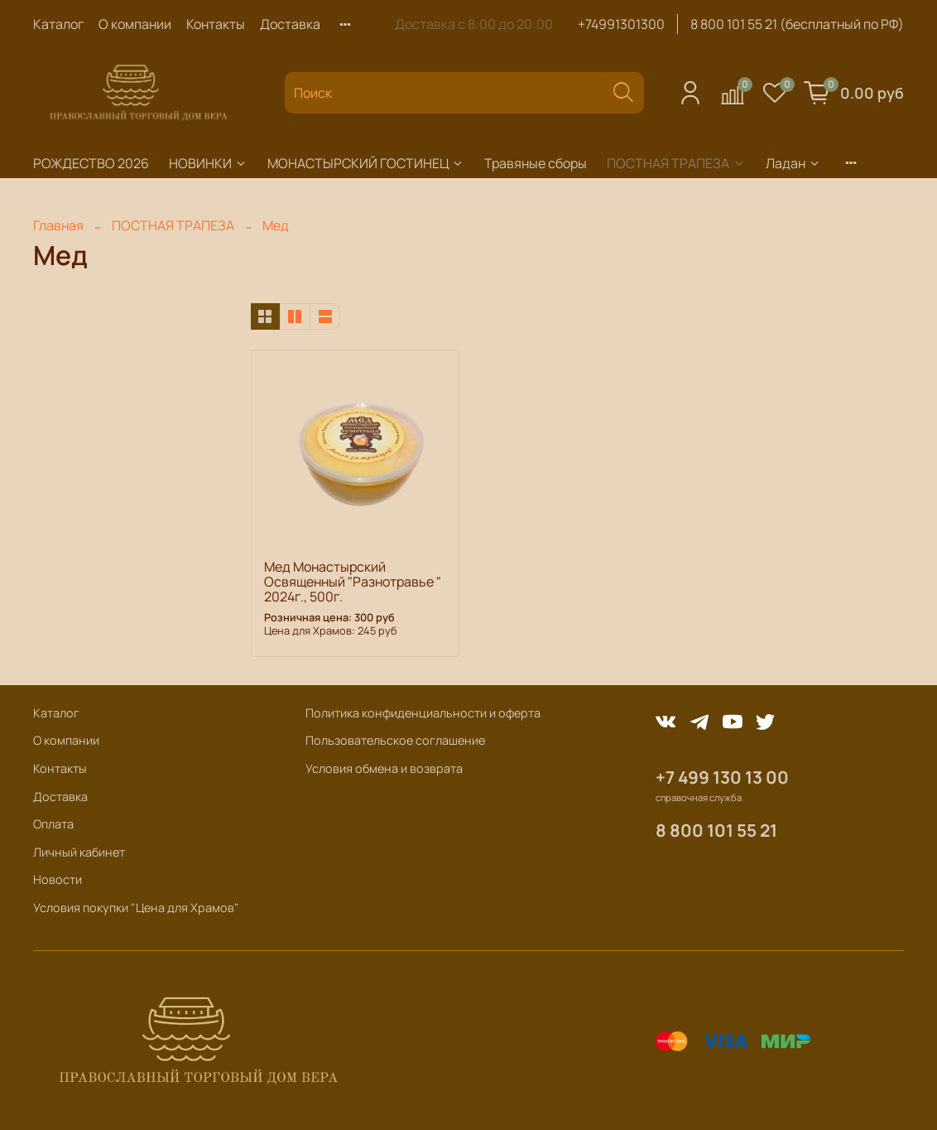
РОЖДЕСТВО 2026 (91, 163)
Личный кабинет (79, 852)
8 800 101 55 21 (716, 830)
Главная (58, 225)
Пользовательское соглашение (395, 740)
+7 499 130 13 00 (722, 777)
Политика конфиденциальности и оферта (423, 713)
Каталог (58, 24)
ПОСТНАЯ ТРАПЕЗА (676, 163)
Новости (57, 879)
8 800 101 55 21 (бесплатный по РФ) (797, 24)
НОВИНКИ (208, 163)
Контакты (215, 24)
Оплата (53, 824)
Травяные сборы (535, 163)
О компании (135, 24)
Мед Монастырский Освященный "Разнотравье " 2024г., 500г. (352, 582)
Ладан (793, 163)
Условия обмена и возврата (384, 768)
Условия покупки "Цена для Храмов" (136, 907)
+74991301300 (621, 24)
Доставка (290, 24)
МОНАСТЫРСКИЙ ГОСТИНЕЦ (365, 163)
